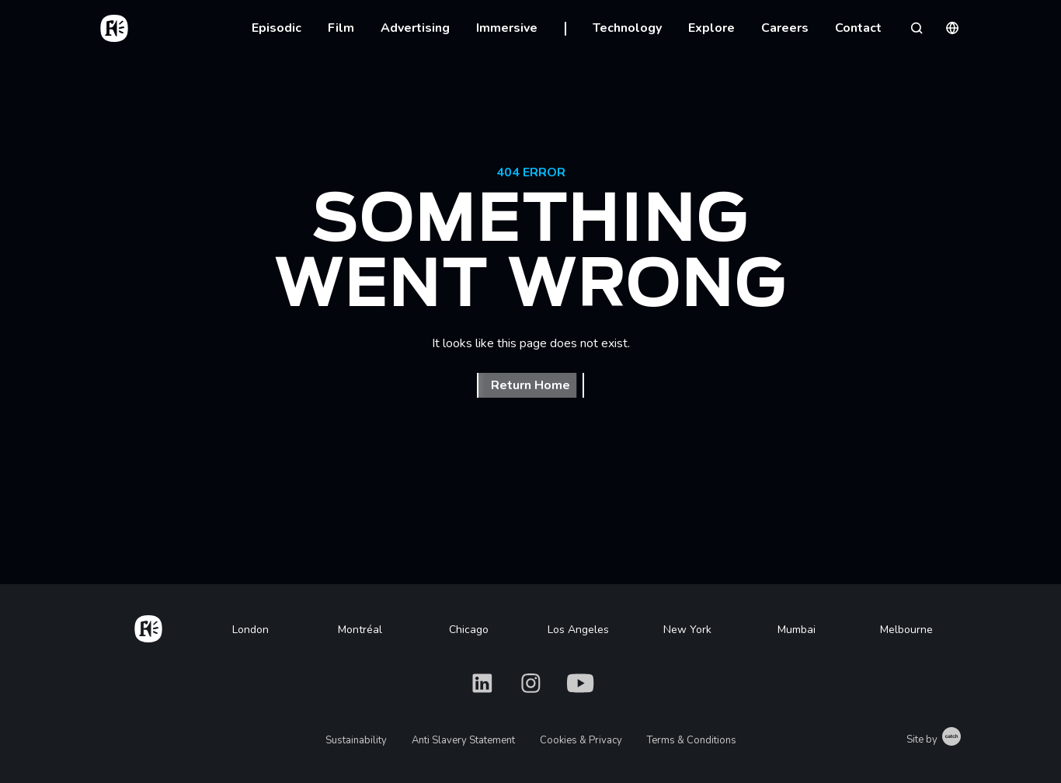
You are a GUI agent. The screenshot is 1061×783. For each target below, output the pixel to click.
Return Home (530, 385)
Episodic (276, 28)
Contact (858, 28)
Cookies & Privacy (581, 740)
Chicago (469, 629)
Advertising (415, 28)
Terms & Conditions (691, 740)
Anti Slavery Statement (463, 740)
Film (341, 28)
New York (687, 629)
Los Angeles (578, 629)
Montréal (360, 629)
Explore (711, 28)
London (250, 629)
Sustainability (356, 740)
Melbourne (906, 629)
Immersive (506, 28)
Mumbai (796, 629)
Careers (785, 28)
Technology (627, 28)
